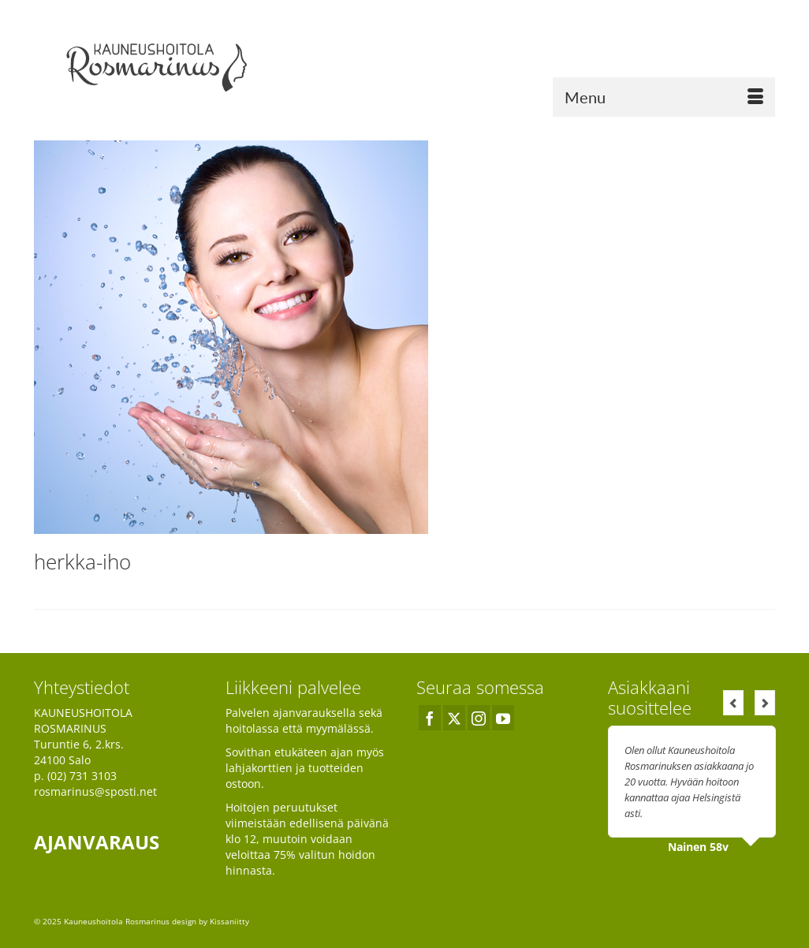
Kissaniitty (229, 921)
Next (765, 702)
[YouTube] (503, 717)
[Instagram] (479, 717)
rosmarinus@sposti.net (95, 791)
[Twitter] (454, 717)
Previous (733, 702)
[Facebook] (430, 717)
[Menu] (664, 97)
